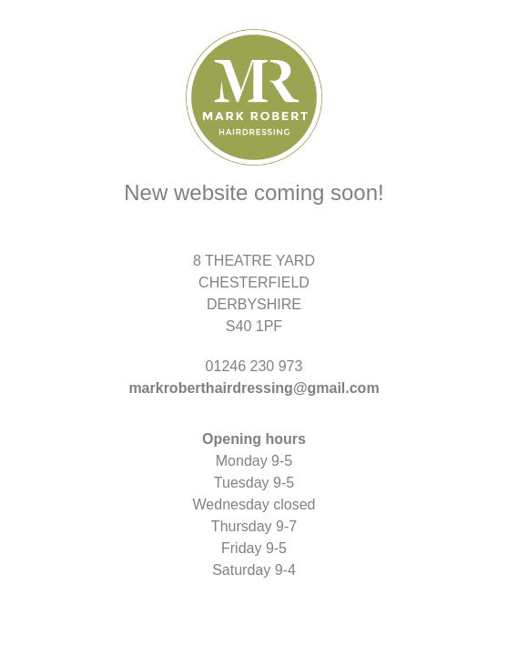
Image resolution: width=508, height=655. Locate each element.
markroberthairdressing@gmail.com (253, 388)
